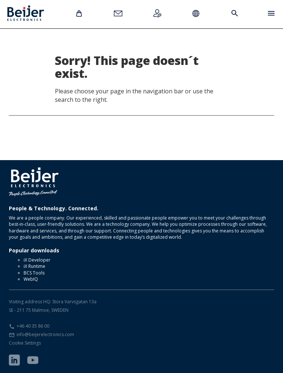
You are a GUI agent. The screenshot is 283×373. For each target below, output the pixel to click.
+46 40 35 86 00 (33, 326)
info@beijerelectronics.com (45, 334)
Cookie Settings (25, 343)
